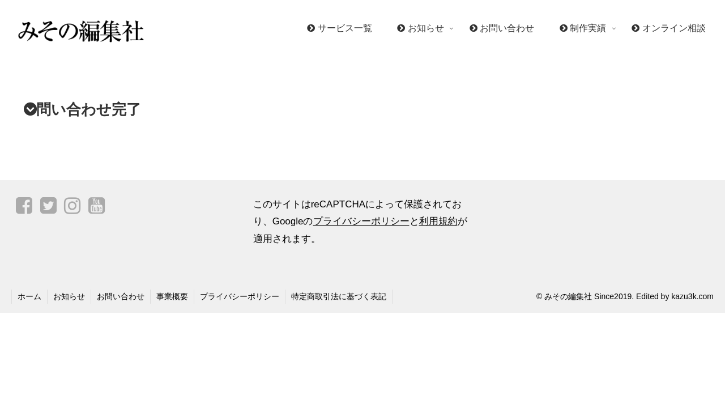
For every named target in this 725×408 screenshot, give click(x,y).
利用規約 (438, 221)
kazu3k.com (692, 296)
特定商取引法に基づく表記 (338, 296)
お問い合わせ (120, 296)
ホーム (29, 296)
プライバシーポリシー (361, 221)
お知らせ (69, 296)
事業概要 (172, 296)
